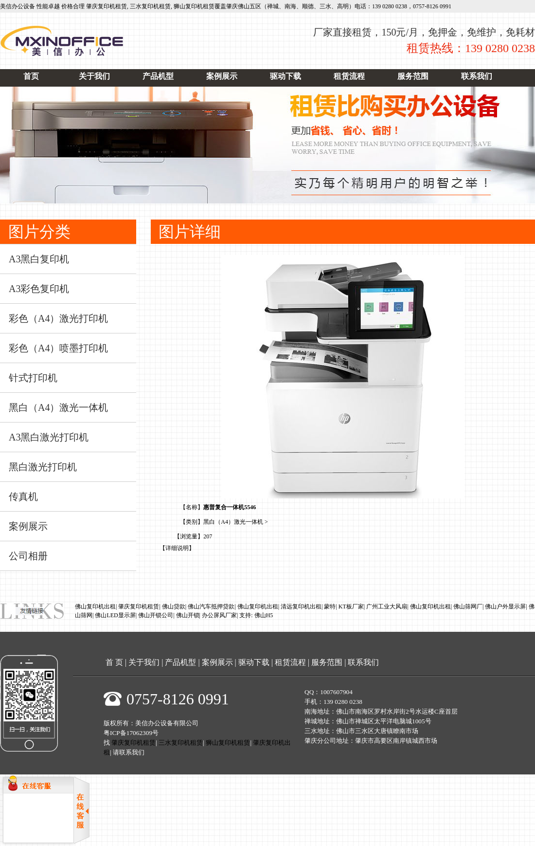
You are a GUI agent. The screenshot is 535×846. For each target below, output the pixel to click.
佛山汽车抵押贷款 (211, 606)
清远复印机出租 (301, 606)
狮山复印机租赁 (194, 6)
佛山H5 (263, 615)
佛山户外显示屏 (505, 606)
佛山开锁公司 (155, 615)
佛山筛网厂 (467, 606)
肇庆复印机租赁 (106, 6)
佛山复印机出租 (95, 606)
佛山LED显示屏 (115, 615)
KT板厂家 (351, 606)
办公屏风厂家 (219, 615)
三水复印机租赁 (150, 6)
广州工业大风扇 (386, 606)
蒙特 (330, 606)
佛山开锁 (187, 615)
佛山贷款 (173, 606)
